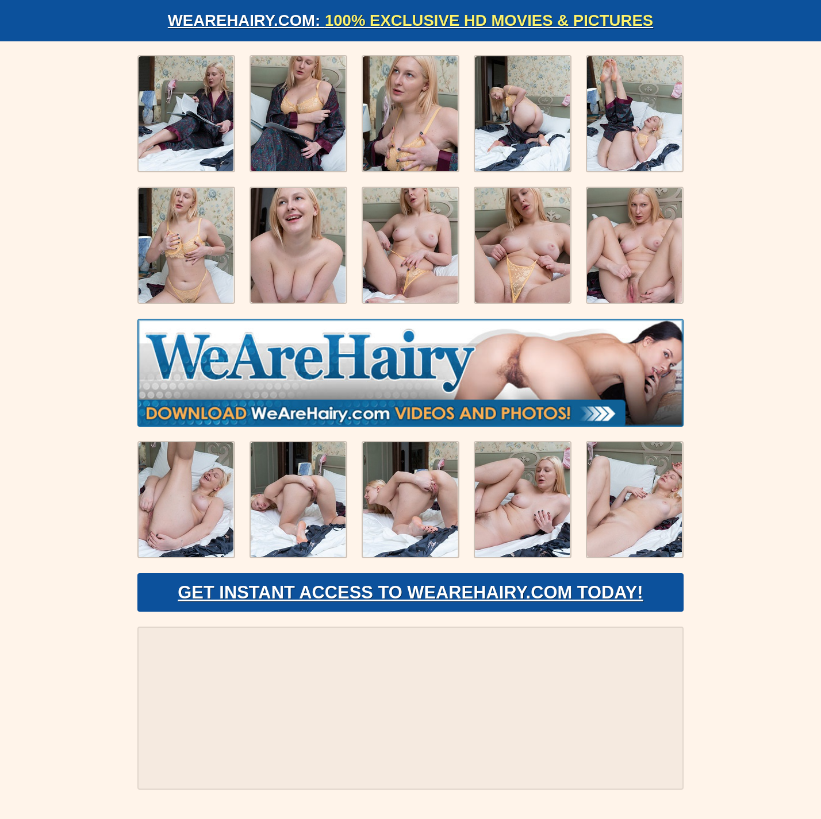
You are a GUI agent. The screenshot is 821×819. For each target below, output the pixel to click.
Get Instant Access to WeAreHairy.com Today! (410, 595)
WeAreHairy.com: (410, 20)
